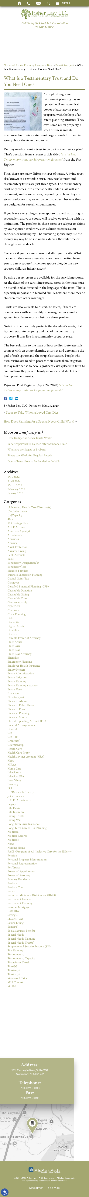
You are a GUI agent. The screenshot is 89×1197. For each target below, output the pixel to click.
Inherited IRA (16, 776)
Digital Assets (16, 626)
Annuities (13, 539)
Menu (66, 3)
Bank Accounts (16, 555)
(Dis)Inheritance (17, 511)
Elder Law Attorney (19, 654)
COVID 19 (14, 606)
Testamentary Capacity (21, 959)
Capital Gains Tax (18, 579)
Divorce (12, 634)
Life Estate (14, 808)
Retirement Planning (20, 903)
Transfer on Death (18, 963)
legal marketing (32, 1181)
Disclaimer (36, 1187)
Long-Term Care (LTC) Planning (27, 828)
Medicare (13, 840)
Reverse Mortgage (18, 907)
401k (10, 519)
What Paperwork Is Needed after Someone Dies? (37, 444)
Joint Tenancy (16, 796)
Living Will (14, 820)
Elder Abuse (15, 642)
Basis (11, 559)
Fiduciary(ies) (16, 697)
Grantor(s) (14, 741)
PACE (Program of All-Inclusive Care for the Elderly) (40, 852)
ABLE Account (16, 527)
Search (48, 3)
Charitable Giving (18, 595)
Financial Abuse (17, 701)
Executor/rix (15, 693)
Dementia (13, 622)
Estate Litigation (17, 678)
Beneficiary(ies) (64, 65)
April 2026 (14, 481)
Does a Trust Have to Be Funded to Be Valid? (35, 461)
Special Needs (16, 935)
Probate (12, 883)
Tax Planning (15, 951)
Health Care (15, 749)
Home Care (14, 769)
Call (28, 3)
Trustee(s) (14, 970)
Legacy (12, 804)
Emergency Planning (20, 662)
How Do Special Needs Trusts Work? (30, 438)
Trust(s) (12, 966)
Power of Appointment (21, 871)
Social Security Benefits (21, 931)
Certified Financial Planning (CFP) (28, 587)
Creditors (13, 610)
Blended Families (18, 571)
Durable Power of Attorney (24, 638)
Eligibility (13, 658)
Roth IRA (13, 911)
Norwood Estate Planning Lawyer (24, 65)
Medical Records (17, 836)
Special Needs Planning (21, 939)
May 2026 (14, 477)
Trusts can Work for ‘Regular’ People (30, 456)
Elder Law (14, 650)
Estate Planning (17, 682)
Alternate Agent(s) (19, 531)
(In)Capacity (15, 515)
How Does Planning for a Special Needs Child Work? (39, 421)
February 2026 (16, 489)
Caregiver (13, 583)
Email (38, 3)
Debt (10, 618)
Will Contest (15, 982)
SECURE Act (15, 919)
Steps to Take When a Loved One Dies (32, 412)
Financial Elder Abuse (21, 705)
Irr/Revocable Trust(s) (21, 792)
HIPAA (12, 765)
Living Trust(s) (16, 816)
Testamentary (16, 955)
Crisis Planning (17, 614)
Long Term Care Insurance (24, 824)
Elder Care (14, 646)
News (11, 844)
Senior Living (16, 923)
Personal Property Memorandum (27, 860)
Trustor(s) (14, 974)
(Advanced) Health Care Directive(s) (29, 507)
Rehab (11, 891)
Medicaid (13, 832)
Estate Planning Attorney (23, 686)
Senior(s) (13, 927)
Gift (10, 733)
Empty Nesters (16, 670)
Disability (13, 630)
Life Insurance (16, 812)
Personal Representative (22, 864)
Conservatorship (17, 602)
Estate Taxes (15, 690)
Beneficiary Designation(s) (23, 563)
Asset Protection (17, 547)
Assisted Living (17, 551)
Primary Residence (19, 879)
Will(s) (12, 986)
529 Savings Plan (18, 523)
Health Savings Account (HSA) (26, 757)
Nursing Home (16, 848)
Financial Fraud (17, 709)
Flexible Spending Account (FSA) (27, 721)
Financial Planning (18, 713)
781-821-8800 (44, 27)
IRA (10, 788)
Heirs (11, 761)
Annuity (12, 543)
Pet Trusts (14, 868)
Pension (12, 856)
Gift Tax (12, 737)
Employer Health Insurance (24, 666)
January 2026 (15, 493)
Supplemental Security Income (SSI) (29, 947)
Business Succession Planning (25, 575)
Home (19, 3)
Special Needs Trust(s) (21, 943)
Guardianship (16, 745)
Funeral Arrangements (21, 725)
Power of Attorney (19, 875)
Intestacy (13, 784)
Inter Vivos (14, 780)
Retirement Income (19, 899)
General (12, 729)
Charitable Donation (20, 591)
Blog (49, 65)
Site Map (54, 1187)
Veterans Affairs (17, 978)
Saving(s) (13, 915)
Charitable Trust (17, 598)
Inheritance (14, 772)
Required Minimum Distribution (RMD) (32, 895)
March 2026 (15, 485)
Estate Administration (21, 674)
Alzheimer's (15, 535)
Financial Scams (17, 717)
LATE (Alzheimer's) (20, 800)
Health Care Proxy (19, 753)
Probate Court (16, 887)
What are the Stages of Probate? (27, 450)
